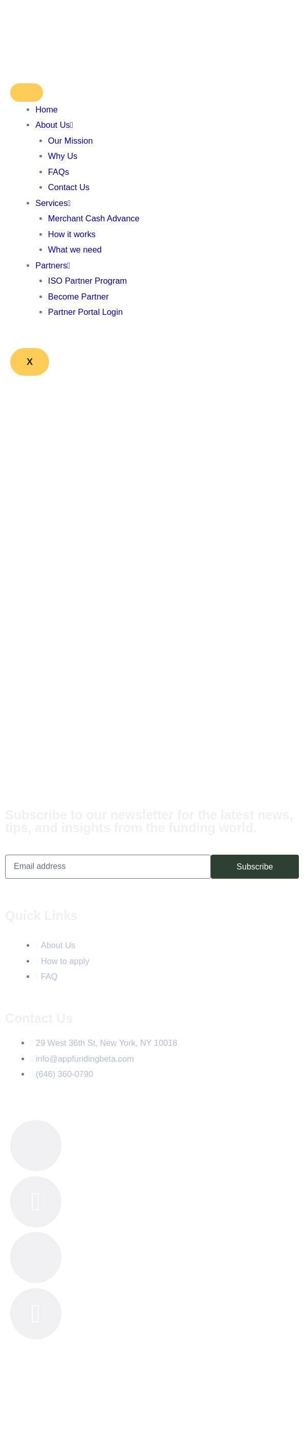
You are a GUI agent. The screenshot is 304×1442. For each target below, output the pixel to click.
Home (46, 109)
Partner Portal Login (85, 311)
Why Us (62, 156)
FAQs (58, 171)
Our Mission (70, 140)
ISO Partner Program (87, 280)
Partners (52, 265)
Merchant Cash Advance (94, 218)
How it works (72, 234)
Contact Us (69, 187)
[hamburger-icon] (26, 92)
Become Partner (78, 296)
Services (53, 203)
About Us (54, 124)
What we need (75, 249)
